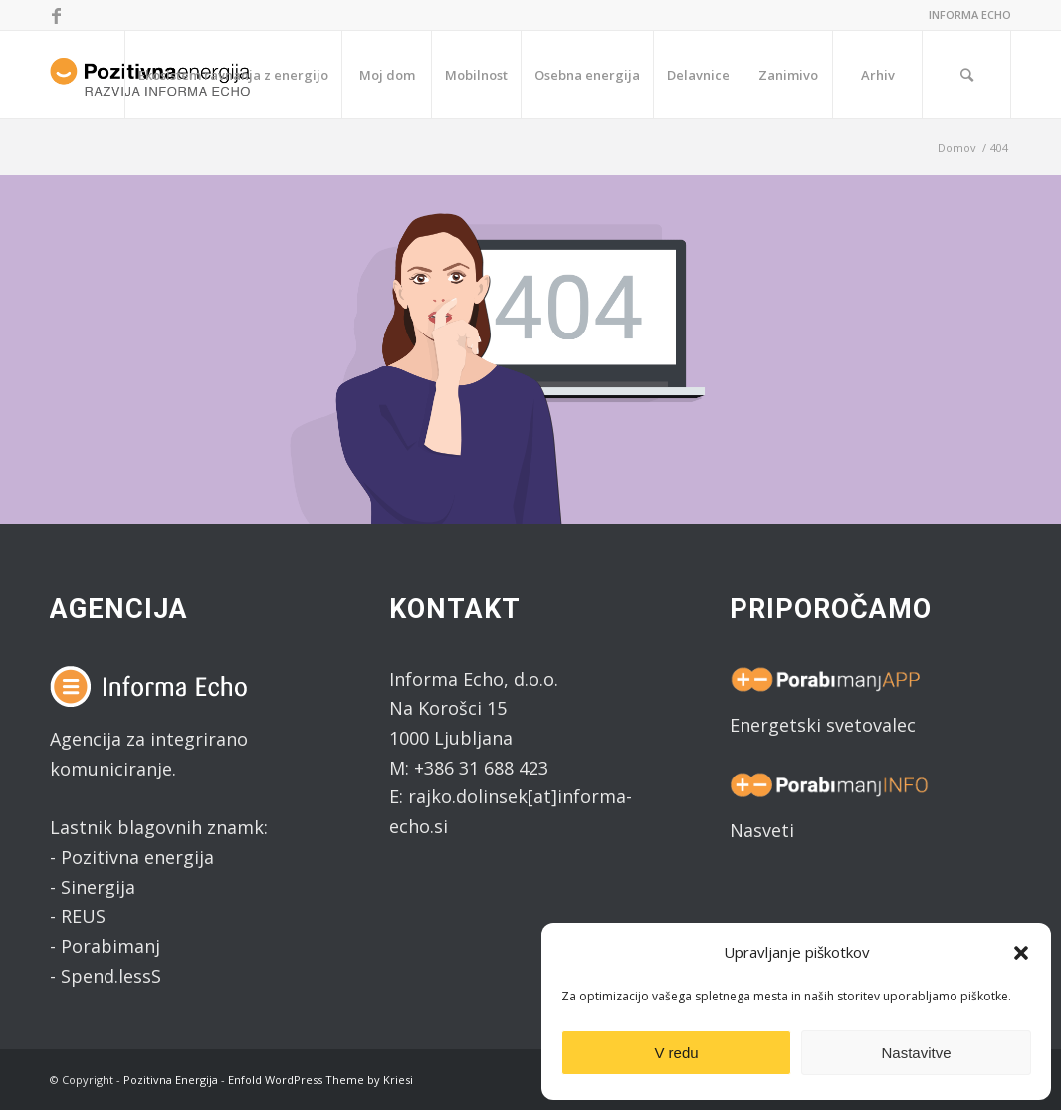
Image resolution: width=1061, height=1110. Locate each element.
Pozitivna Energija (170, 1079)
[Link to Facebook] (56, 15)
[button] (1021, 953)
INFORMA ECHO (970, 14)
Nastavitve (916, 1052)
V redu (676, 1052)
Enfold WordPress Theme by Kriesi (320, 1079)
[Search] (966, 74)
